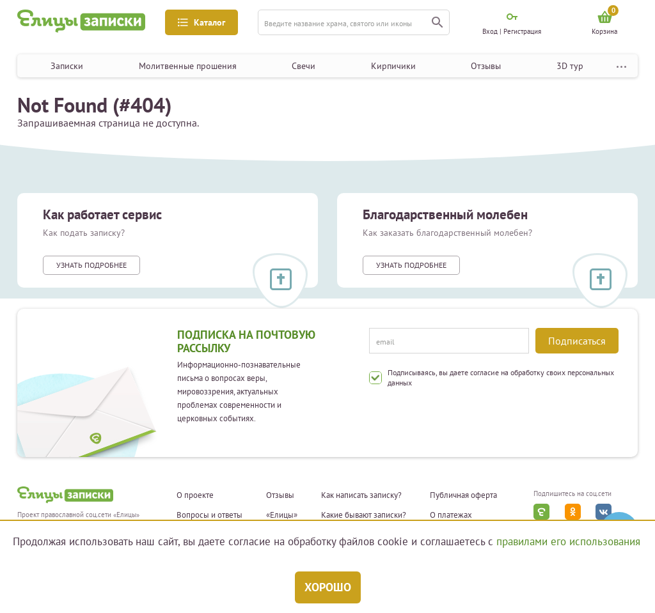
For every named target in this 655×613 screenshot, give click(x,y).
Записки (67, 66)
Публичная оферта (463, 495)
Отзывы (486, 66)
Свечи (303, 66)
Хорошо (327, 587)
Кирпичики (393, 66)
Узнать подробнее (91, 265)
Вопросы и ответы (209, 515)
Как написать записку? (361, 495)
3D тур (569, 66)
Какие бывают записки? (363, 515)
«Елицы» (281, 515)
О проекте (195, 495)
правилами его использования (568, 541)
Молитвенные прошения (188, 66)
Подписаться (577, 340)
